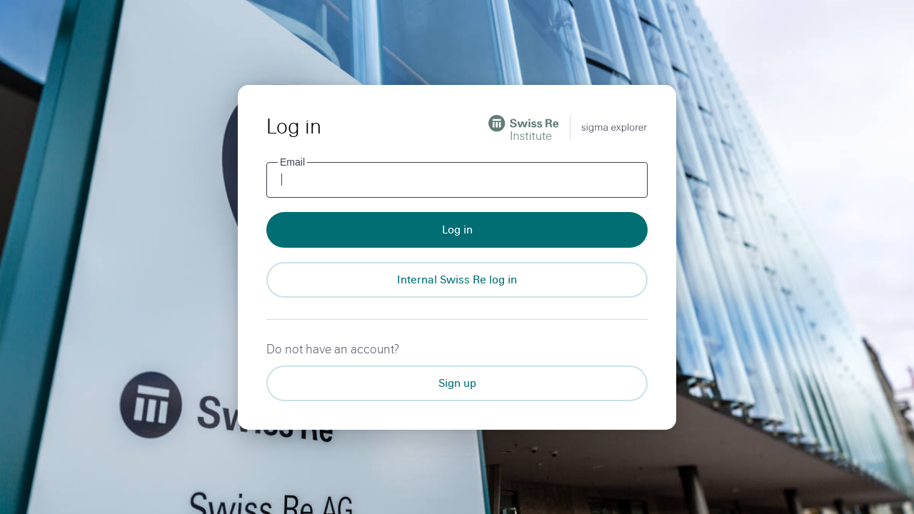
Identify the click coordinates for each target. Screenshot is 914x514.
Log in (457, 229)
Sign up (457, 383)
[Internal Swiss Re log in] (457, 280)
